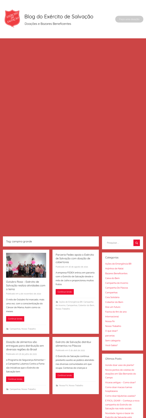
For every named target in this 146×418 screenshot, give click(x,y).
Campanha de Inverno (116, 323)
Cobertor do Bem (86, 345)
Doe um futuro (112, 347)
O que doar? (111, 371)
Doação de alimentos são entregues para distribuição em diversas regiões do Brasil (25, 385)
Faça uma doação (129, 19)
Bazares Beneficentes (116, 313)
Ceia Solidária (112, 337)
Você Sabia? (111, 386)
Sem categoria (112, 381)
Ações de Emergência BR (71, 342)
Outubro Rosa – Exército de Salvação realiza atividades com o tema (26, 325)
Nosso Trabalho (29, 369)
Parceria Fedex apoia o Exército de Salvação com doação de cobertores (75, 298)
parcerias (109, 376)
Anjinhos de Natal (114, 308)
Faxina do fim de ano (116, 352)
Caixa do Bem (112, 318)
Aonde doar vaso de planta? (119, 406)
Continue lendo (15, 359)
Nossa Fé (109, 362)
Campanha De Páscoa (116, 328)
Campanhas (15, 369)
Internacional (112, 357)
